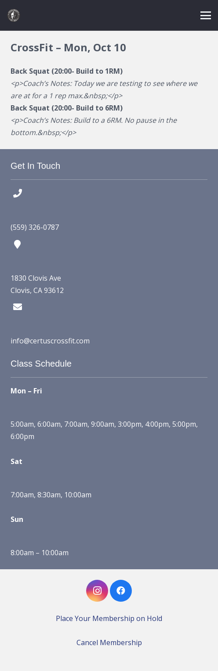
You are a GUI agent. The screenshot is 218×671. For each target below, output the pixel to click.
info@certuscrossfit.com (50, 341)
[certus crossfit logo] (13, 15)
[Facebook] (121, 591)
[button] (206, 15)
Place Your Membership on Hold (109, 618)
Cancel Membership (109, 642)
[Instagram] (97, 591)
